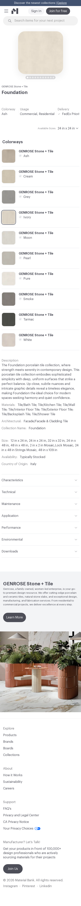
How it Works (12, 775)
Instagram (10, 886)
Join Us (13, 868)
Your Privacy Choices (21, 828)
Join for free (58, 11)
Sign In (36, 11)
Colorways (12, 142)
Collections (11, 755)
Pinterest (28, 886)
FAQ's (7, 808)
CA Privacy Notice (16, 821)
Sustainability (12, 781)
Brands (8, 741)
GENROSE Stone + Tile (15, 86)
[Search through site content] (42, 20)
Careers (8, 788)
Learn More (14, 617)
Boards (8, 748)
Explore (62, 3)
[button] (6, 11)
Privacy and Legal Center (21, 815)
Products (10, 735)
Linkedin (45, 886)
